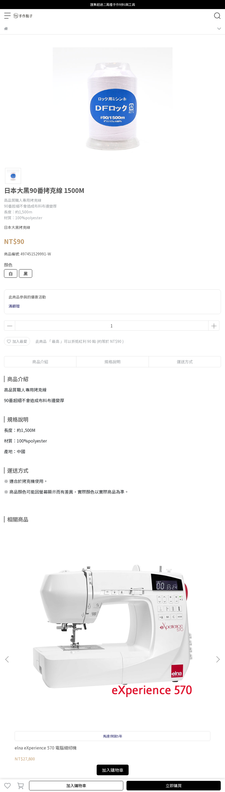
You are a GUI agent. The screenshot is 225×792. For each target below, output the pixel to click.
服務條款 (64, 671)
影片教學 (81, 671)
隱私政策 (46, 671)
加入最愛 (17, 341)
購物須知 (29, 671)
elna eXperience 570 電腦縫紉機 (43, 613)
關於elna (117, 671)
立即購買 (174, 785)
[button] (218, 591)
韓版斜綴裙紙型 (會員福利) (177, 610)
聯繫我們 (99, 671)
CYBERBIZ (142, 771)
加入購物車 (76, 785)
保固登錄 (11, 671)
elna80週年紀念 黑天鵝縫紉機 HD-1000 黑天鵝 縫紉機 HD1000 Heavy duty (111, 613)
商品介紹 (40, 361)
